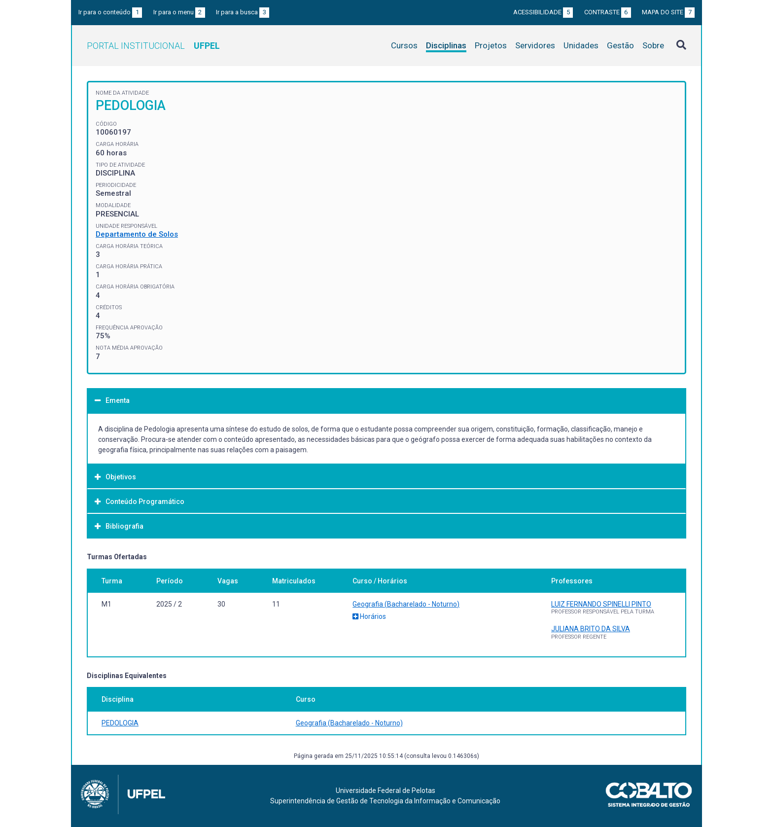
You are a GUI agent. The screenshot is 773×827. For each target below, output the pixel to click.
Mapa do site (668, 12)
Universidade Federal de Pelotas (385, 790)
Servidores (535, 45)
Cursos (404, 45)
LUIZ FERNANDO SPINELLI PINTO (601, 604)
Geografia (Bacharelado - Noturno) (405, 604)
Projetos (491, 45)
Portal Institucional (153, 45)
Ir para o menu (179, 12)
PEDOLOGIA (120, 723)
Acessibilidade (543, 12)
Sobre (653, 45)
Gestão (620, 45)
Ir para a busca (242, 12)
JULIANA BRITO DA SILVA (590, 629)
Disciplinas (446, 45)
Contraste (607, 12)
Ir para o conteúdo (110, 12)
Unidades (580, 45)
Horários (369, 616)
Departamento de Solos (137, 234)
